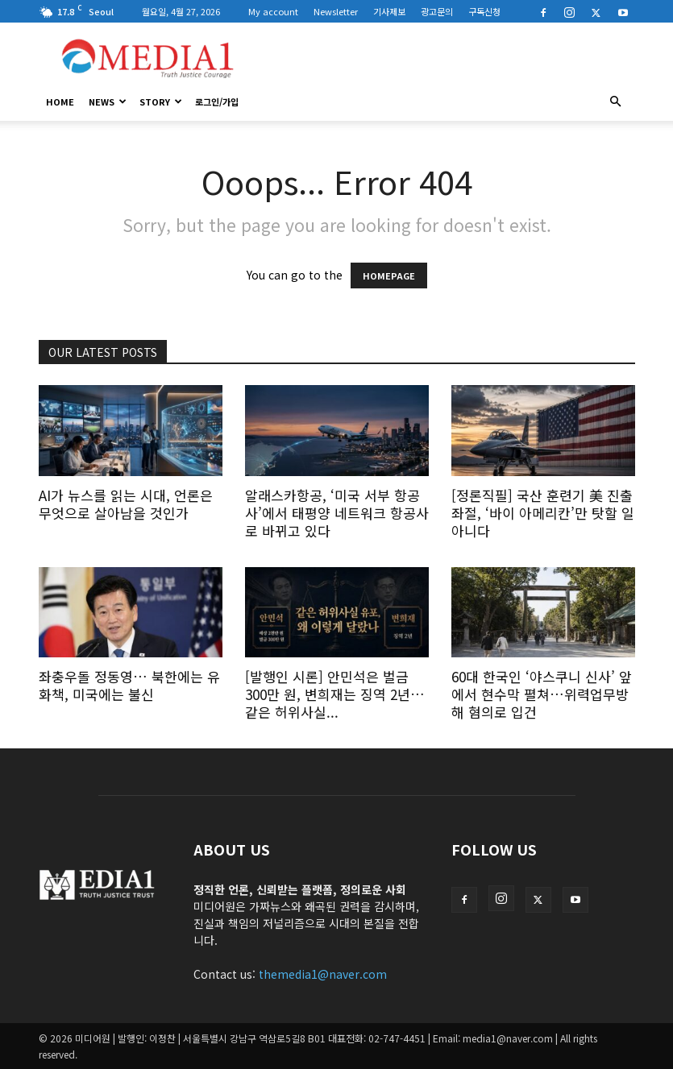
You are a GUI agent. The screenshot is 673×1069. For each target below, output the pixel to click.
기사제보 (389, 11)
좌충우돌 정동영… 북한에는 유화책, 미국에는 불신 (129, 685)
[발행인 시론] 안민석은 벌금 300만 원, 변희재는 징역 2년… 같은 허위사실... (335, 694)
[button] (615, 101)
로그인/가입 (217, 101)
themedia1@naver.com (323, 974)
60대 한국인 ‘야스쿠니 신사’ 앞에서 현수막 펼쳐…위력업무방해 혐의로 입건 (541, 694)
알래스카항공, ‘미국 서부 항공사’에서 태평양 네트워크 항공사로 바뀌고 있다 (337, 513)
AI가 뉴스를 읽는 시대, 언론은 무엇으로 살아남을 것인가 (126, 504)
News (108, 101)
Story (160, 101)
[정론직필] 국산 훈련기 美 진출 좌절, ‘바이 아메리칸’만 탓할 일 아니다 (542, 513)
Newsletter (336, 11)
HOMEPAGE (389, 275)
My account (273, 11)
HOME (60, 101)
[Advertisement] (445, 58)
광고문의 (437, 11)
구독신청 (484, 11)
